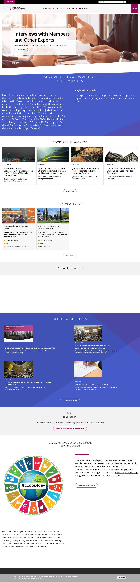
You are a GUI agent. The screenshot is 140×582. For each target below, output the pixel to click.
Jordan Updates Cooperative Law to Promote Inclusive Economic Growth (85, 170)
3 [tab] (14, 63)
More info (38, 578)
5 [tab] (18, 63)
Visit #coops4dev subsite (86, 485)
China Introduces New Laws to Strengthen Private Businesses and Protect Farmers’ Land (52, 170)
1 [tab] (11, 63)
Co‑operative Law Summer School (16, 227)
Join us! (134, 8)
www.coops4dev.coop (126, 472)
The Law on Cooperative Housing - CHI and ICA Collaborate (30, 348)
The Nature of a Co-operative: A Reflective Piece (95, 385)
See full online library (70, 401)
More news (70, 191)
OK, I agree (121, 577)
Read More (21, 49)
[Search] (123, 2)
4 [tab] (16, 63)
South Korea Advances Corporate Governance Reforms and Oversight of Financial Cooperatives (18, 172)
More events (70, 256)
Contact (133, 2)
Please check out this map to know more (70, 429)
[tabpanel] (70, 42)
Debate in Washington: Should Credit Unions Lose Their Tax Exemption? (121, 170)
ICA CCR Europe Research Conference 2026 (49, 227)
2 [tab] (13, 63)
